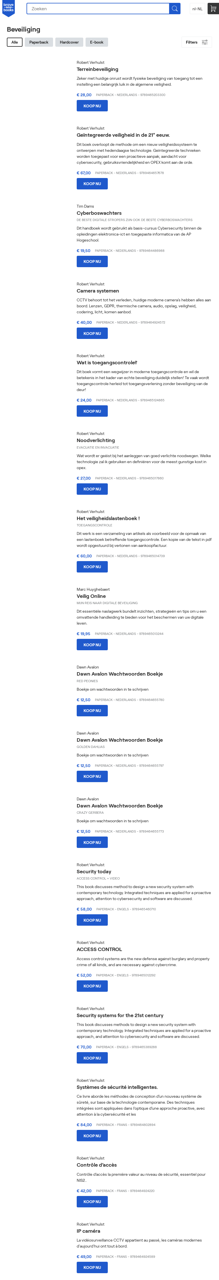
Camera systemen (98, 290)
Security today (94, 871)
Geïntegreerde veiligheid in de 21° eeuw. (123, 135)
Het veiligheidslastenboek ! (108, 518)
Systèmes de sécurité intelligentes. (117, 1087)
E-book (97, 42)
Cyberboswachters (99, 213)
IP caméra (88, 1231)
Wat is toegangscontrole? (107, 362)
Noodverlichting (96, 440)
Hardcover (69, 42)
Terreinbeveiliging (97, 69)
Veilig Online (91, 596)
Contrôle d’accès (97, 1165)
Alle (14, 42)
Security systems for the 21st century (120, 1015)
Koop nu (92, 105)
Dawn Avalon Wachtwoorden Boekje (120, 673)
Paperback (38, 42)
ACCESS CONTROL (99, 949)
